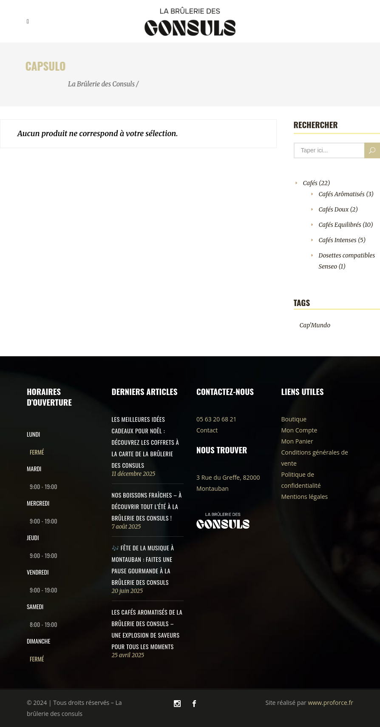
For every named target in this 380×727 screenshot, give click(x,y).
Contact (207, 430)
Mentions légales (304, 496)
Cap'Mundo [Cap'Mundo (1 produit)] (315, 325)
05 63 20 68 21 (216, 419)
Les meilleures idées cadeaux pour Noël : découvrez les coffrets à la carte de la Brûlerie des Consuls (145, 442)
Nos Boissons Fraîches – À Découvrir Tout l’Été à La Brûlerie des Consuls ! (147, 506)
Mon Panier (297, 441)
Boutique (294, 419)
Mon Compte (299, 430)
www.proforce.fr (330, 702)
